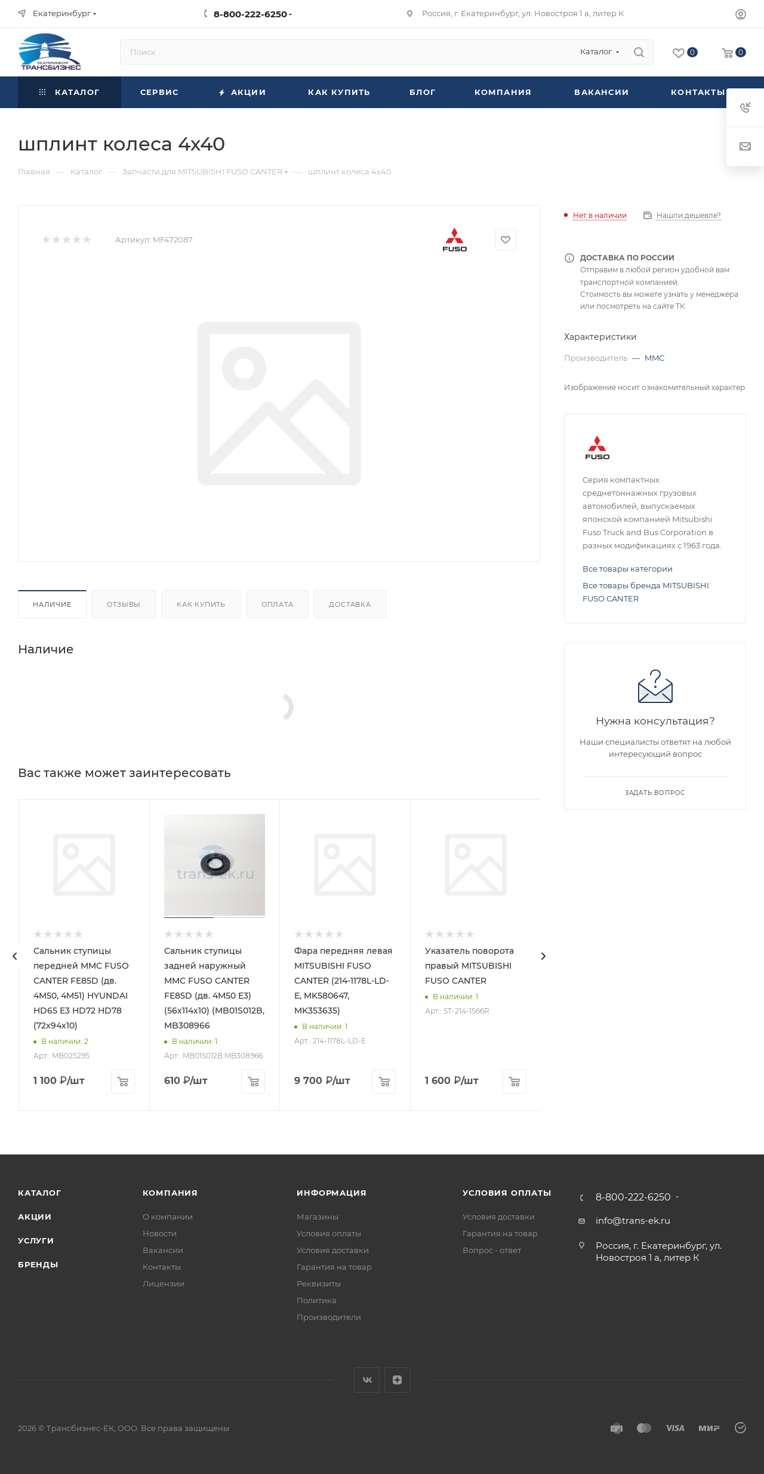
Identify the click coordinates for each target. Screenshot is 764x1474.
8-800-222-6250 (250, 14)
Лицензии (163, 1283)
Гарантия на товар (334, 1267)
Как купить (201, 604)
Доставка (350, 604)
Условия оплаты (329, 1233)
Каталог (39, 1192)
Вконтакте (367, 1380)
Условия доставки (333, 1250)
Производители (329, 1317)
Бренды (38, 1264)
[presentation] (15, 956)
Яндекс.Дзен (397, 1380)
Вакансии (163, 1250)
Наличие (52, 604)
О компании (168, 1216)
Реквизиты (319, 1283)
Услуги (36, 1240)
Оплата (277, 604)
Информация (331, 1192)
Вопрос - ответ (492, 1250)
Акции (35, 1216)
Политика (317, 1300)
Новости (160, 1233)
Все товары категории (628, 568)
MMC (654, 358)
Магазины (317, 1216)
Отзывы (124, 604)
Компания (170, 1192)
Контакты (162, 1267)
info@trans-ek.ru (633, 1220)
